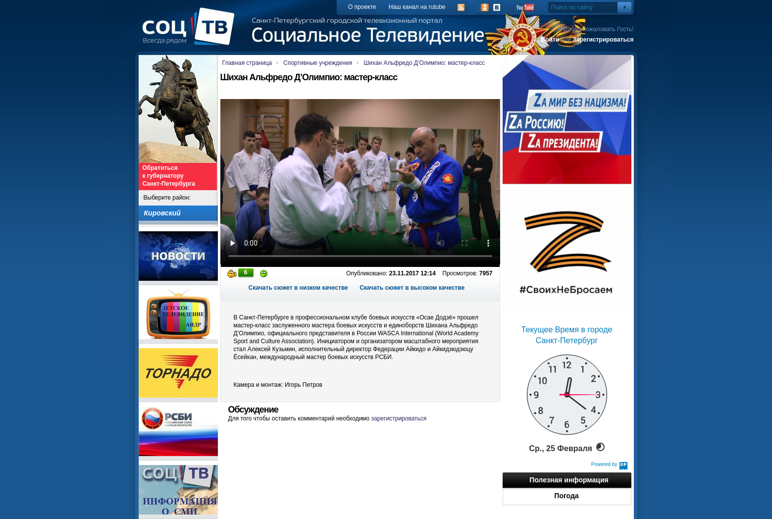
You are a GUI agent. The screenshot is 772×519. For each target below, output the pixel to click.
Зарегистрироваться (602, 39)
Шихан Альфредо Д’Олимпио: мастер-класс (424, 62)
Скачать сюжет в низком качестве (298, 287)
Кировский (162, 213)
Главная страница (247, 62)
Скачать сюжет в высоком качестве (412, 287)
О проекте (362, 6)
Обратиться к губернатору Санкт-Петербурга (169, 175)
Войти (550, 39)
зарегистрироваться (399, 418)
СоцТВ (191, 33)
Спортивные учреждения (317, 62)
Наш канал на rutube (417, 6)
